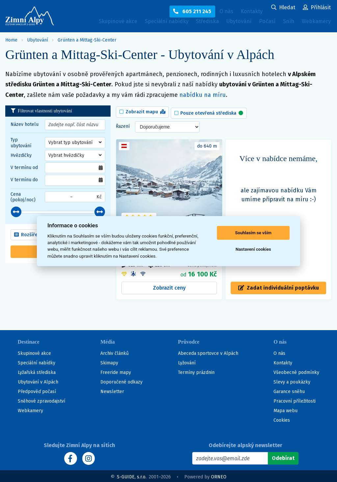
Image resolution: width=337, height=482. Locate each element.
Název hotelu (25, 124)
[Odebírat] (283, 457)
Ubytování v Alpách (38, 380)
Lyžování (186, 361)
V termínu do (24, 180)
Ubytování (231, 23)
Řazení (123, 124)
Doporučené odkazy (121, 380)
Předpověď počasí (37, 390)
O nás (279, 352)
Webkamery (88, 35)
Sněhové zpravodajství (41, 400)
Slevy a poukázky (291, 380)
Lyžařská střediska (37, 371)
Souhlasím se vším (253, 232)
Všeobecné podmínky (296, 371)
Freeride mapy (115, 371)
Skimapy (109, 361)
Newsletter (112, 390)
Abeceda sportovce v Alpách (208, 352)
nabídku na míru (202, 95)
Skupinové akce (94, 22)
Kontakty (282, 361)
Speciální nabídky (148, 22)
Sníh (286, 23)
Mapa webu (285, 409)
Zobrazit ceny (169, 286)
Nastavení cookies (253, 249)
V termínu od (24, 167)
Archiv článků (114, 352)
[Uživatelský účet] (283, 8)
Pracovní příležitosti (294, 400)
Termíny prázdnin (196, 371)
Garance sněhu (289, 390)
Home (11, 40)
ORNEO (218, 475)
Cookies (281, 419)
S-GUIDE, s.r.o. (131, 475)
